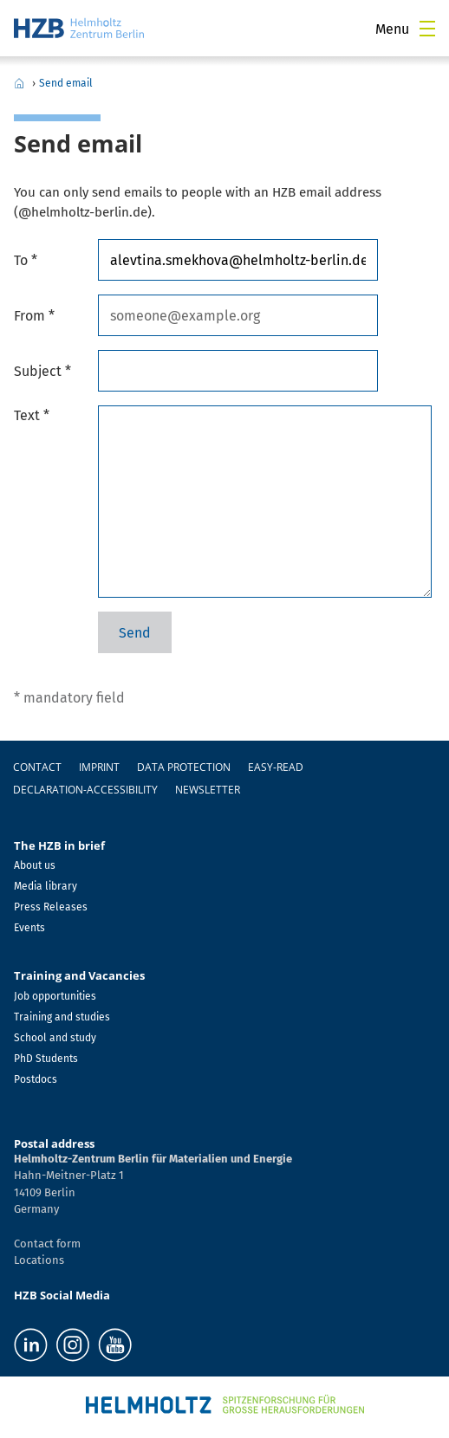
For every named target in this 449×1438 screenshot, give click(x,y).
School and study (55, 1038)
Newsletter (207, 789)
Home (19, 83)
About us (34, 865)
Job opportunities (55, 996)
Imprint (99, 767)
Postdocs (35, 1079)
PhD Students (46, 1059)
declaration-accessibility (85, 789)
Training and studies (62, 1017)
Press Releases (51, 907)
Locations (39, 1259)
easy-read (275, 767)
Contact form (47, 1243)
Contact (37, 767)
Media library (45, 886)
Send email (66, 83)
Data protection (184, 767)
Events (29, 928)
